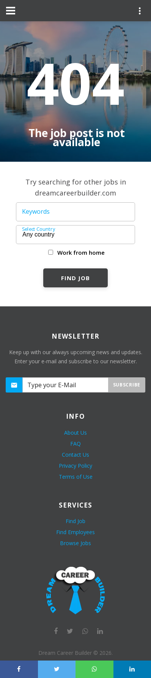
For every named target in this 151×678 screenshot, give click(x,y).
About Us (75, 432)
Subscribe (126, 385)
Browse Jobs (75, 543)
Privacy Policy (75, 465)
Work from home (81, 252)
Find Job (75, 278)
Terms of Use (76, 476)
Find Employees (75, 532)
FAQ (75, 443)
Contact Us (75, 454)
